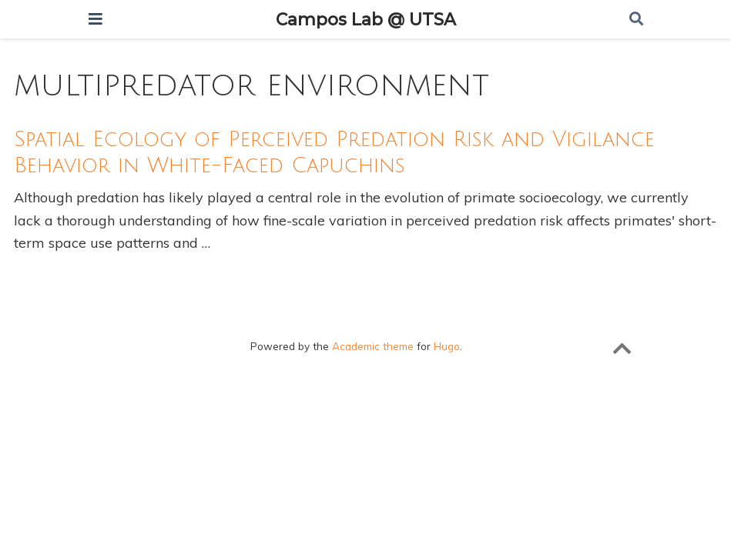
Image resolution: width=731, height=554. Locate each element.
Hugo (447, 345)
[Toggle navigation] (95, 19)
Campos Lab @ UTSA (366, 19)
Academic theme (373, 345)
